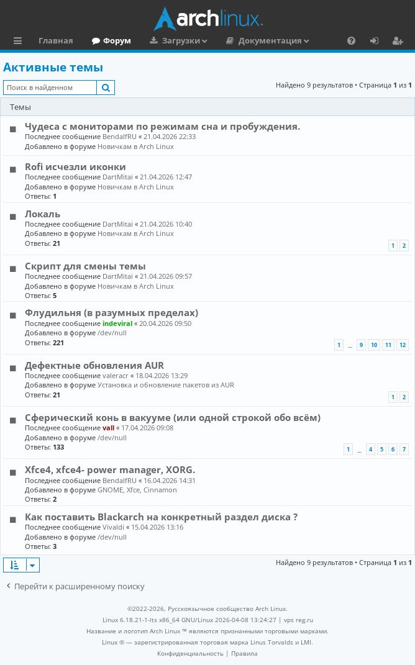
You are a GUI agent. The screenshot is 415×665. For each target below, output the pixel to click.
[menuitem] (351, 40)
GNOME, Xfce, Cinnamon (137, 489)
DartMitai (118, 176)
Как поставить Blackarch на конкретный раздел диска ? (161, 516)
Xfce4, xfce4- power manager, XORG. (110, 469)
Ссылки (20, 42)
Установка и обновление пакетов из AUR (166, 384)
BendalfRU (120, 136)
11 (388, 345)
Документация (270, 40)
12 (402, 345)
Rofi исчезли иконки (75, 166)
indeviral (117, 323)
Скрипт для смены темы (85, 266)
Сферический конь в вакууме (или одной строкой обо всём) (173, 417)
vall (108, 427)
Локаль (42, 213)
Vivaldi (113, 527)
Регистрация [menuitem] (400, 42)
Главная (56, 40)
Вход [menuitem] (378, 42)
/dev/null (112, 332)
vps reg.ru (298, 619)
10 (374, 345)
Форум (117, 40)
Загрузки (181, 40)
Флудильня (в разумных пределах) (111, 312)
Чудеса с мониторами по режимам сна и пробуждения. (162, 126)
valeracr (116, 375)
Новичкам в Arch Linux (136, 146)
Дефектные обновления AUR (94, 365)
